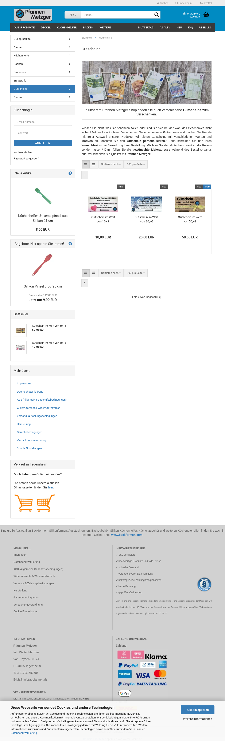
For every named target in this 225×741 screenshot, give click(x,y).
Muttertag (146, 27)
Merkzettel (205, 3)
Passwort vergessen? (26, 158)
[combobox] (111, 164)
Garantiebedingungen (29, 432)
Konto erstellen (23, 152)
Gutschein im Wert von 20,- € (146, 219)
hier (50, 487)
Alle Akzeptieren (198, 710)
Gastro (18, 97)
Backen (88, 27)
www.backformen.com (127, 534)
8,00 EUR (43, 229)
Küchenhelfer (67, 27)
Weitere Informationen (197, 719)
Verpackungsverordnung (31, 440)
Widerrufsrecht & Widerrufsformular (38, 407)
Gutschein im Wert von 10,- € (103, 219)
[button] (86, 164)
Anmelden (42, 143)
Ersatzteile (20, 80)
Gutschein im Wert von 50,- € (190, 219)
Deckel (46, 27)
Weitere (105, 27)
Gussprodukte (24, 27)
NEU (179, 27)
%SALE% (165, 27)
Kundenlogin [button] (183, 3)
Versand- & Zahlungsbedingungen (37, 415)
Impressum (24, 383)
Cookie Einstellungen (29, 448)
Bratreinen (20, 72)
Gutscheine (20, 88)
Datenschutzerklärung (24, 732)
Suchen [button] (162, 3)
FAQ (190, 27)
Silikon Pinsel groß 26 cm (43, 286)
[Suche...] (73, 15)
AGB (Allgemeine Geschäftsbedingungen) (42, 399)
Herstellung (24, 424)
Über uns (205, 27)
